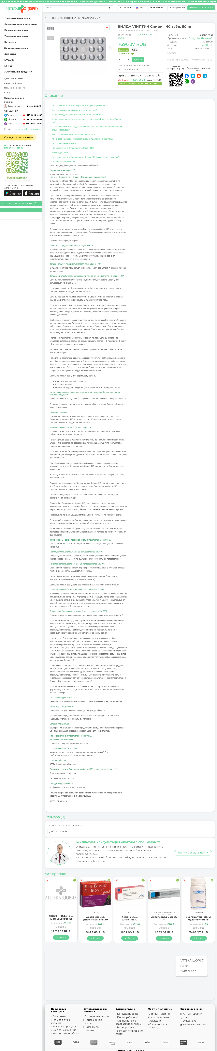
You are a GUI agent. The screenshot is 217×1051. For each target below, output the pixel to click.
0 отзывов (138, 34)
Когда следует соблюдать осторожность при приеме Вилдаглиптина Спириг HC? (86, 120)
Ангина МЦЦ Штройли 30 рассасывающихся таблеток (164, 921)
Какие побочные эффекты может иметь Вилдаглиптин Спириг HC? (82, 139)
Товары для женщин (16, 36)
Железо (130, 912)
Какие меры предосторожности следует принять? (74, 110)
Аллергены (59, 1016)
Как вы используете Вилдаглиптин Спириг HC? (73, 134)
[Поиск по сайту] (109, 7)
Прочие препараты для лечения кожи (199, 913)
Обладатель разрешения (63, 161)
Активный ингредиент (18, 72)
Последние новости (14, 88)
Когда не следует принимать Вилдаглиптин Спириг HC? (77, 114)
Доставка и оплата (13, 79)
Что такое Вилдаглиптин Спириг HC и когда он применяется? (80, 105)
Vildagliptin (173, 60)
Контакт (8, 92)
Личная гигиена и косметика (20, 24)
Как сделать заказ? (128, 1013)
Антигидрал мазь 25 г (198, 918)
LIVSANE (9, 60)
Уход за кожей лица (64, 1030)
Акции (89, 1023)
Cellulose (206, 60)
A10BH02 (207, 45)
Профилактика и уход (16, 30)
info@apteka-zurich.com (28, 129)
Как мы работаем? (128, 1017)
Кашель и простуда (64, 1026)
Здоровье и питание (16, 48)
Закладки (155, 1020)
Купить (137, 59)
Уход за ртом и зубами (66, 1033)
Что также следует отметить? (65, 143)
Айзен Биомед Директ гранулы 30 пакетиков (129, 920)
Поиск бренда (93, 1020)
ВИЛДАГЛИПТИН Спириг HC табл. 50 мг (76, 18)
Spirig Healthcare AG (201, 38)
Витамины (10, 42)
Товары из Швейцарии (17, 18)
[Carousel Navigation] (85, 45)
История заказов (159, 1017)
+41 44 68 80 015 (33, 106)
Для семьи (10, 54)
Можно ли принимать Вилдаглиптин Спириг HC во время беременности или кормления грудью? (87, 128)
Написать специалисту (193, 852)
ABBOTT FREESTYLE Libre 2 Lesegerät (95, 917)
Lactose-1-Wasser (190, 60)
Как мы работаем (13, 83)
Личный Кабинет (159, 1013)
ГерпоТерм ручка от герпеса (61, 917)
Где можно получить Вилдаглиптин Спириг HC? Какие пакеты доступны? (85, 157)
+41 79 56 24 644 (32, 115)
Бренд (8, 66)
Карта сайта (92, 1027)
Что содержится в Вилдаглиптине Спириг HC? (73, 148)
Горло (165, 912)
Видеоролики (125, 1027)
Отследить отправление (18, 137)
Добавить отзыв (58, 831)
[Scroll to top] (21, 210)
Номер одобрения (60, 152)
